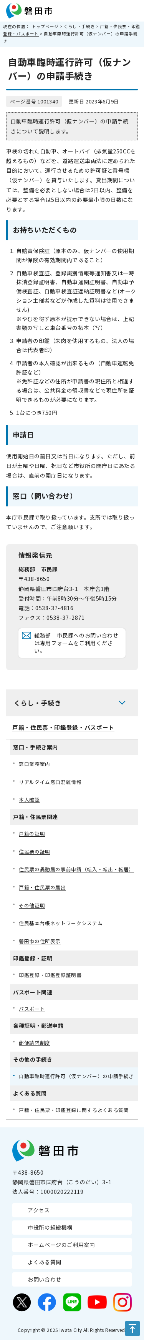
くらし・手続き (79, 26)
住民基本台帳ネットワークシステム (61, 923)
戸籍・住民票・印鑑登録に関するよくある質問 (74, 1110)
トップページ (45, 26)
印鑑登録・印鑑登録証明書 (50, 975)
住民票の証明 (34, 851)
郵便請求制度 (34, 1042)
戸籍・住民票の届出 (42, 887)
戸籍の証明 (32, 833)
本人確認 (29, 799)
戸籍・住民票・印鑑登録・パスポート (63, 727)
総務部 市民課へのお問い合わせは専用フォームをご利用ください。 (76, 642)
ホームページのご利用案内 (61, 1244)
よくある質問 (44, 1262)
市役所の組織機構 (50, 1227)
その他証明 (32, 905)
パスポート (32, 1008)
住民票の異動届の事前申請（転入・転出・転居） (76, 869)
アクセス (39, 1210)
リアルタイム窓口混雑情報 (50, 782)
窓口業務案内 (34, 763)
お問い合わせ (44, 1279)
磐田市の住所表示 (40, 941)
